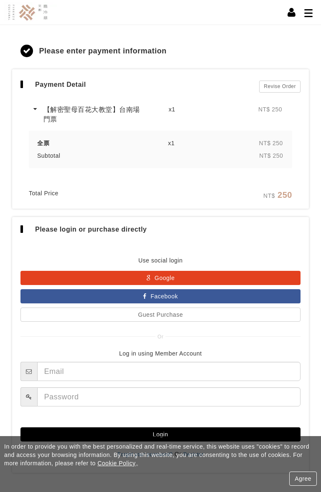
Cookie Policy (116, 463)
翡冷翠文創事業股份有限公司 (35, 12)
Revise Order (280, 88)
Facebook (160, 298)
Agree (303, 478)
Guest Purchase (160, 317)
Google (160, 280)
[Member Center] (291, 12)
